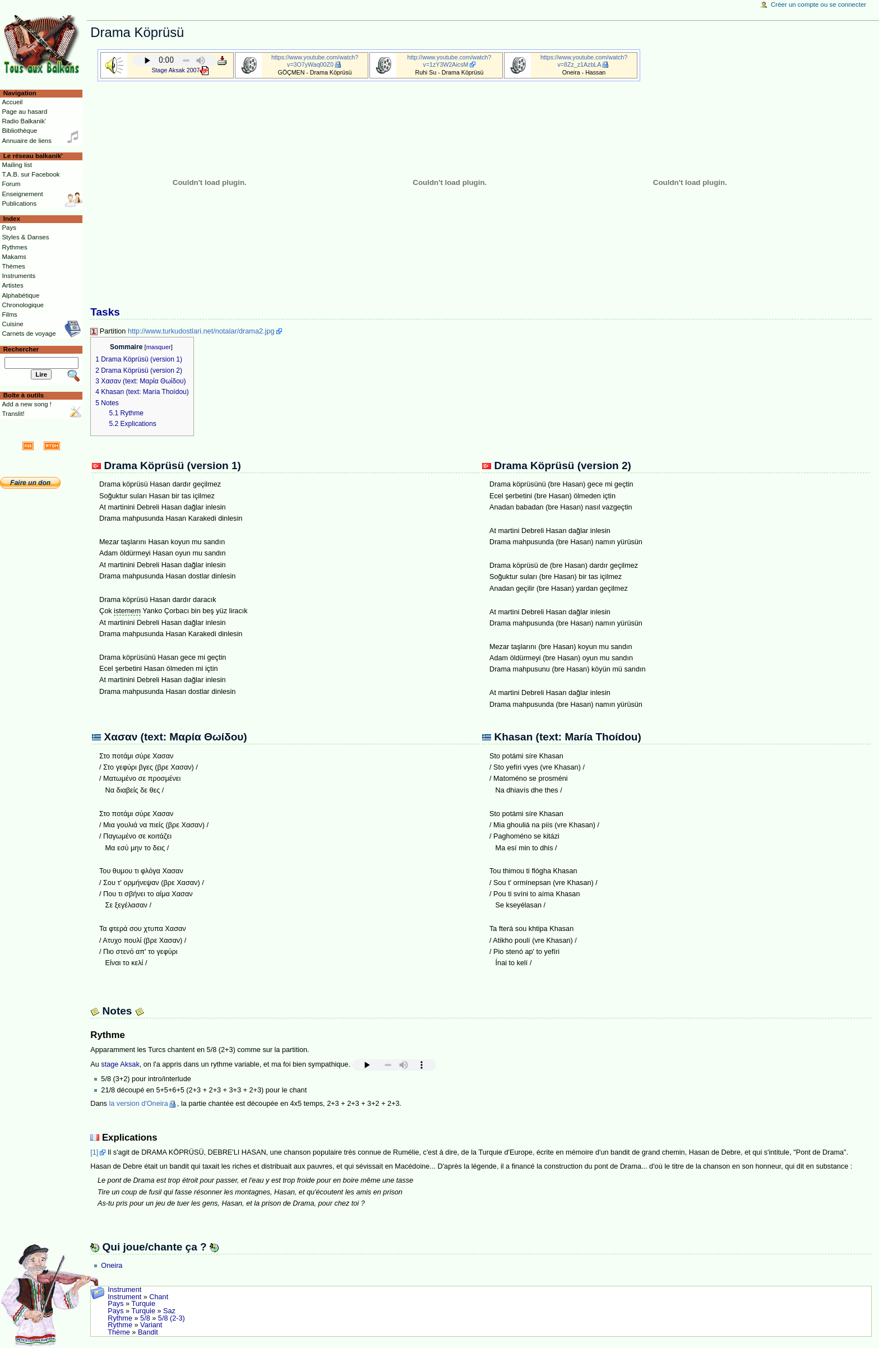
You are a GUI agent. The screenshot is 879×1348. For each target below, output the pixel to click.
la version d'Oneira (138, 1104)
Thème (119, 1332)
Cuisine (12, 324)
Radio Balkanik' (24, 121)
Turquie (143, 1304)
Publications (19, 203)
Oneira (111, 1266)
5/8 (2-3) (171, 1318)
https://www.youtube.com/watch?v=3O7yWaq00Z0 (314, 61)
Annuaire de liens (27, 140)
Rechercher (21, 349)
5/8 (145, 1318)
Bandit (148, 1332)
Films (9, 314)
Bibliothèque (19, 130)
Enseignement (22, 194)
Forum (11, 183)
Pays (115, 1304)
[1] (94, 1152)
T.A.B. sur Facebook (30, 174)
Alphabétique (20, 295)
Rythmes (14, 247)
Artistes (12, 285)
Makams (14, 256)
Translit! (13, 413)
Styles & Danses (25, 237)
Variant (151, 1325)
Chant (158, 1297)
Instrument (124, 1290)
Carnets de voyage (28, 333)
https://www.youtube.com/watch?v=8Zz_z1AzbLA (583, 61)
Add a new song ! (27, 404)
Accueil (12, 102)
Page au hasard (24, 111)
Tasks (105, 312)
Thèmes (13, 266)
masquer (158, 347)
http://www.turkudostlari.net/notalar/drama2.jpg (201, 331)
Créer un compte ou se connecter (818, 4)
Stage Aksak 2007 (176, 70)
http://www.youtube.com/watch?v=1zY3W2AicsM (450, 61)
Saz (169, 1311)
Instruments (18, 275)
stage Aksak (120, 1064)
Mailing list (16, 164)
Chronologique (23, 305)
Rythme (120, 1318)
